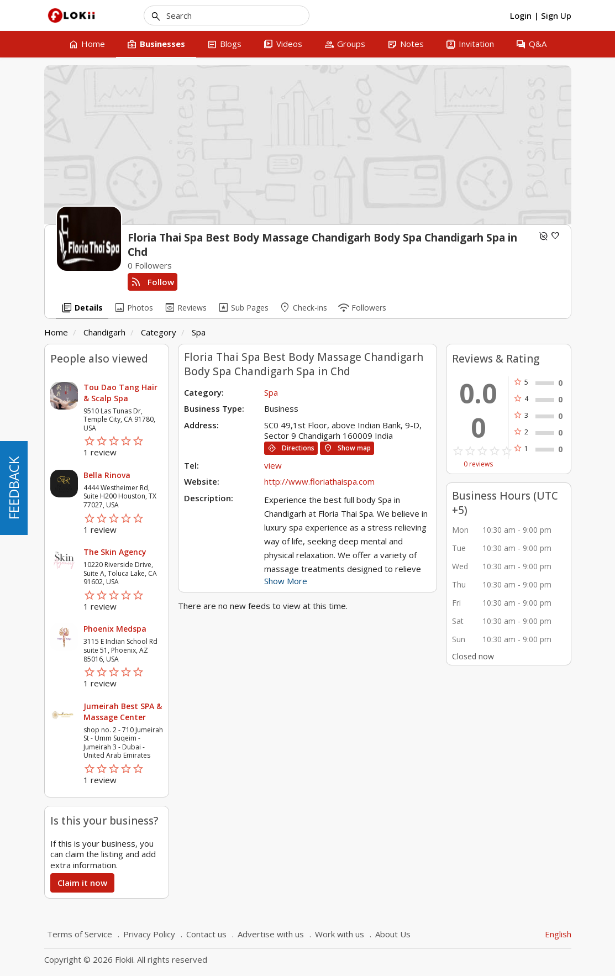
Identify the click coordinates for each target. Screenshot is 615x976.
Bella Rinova (106, 475)
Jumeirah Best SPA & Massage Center (122, 711)
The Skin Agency (114, 552)
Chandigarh (104, 332)
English (558, 934)
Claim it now (82, 882)
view (273, 465)
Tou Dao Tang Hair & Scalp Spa (120, 392)
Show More (285, 580)
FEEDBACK (13, 488)
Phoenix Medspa (114, 628)
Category (158, 332)
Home (56, 332)
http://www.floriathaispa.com (319, 481)
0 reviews (478, 464)
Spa (199, 332)
